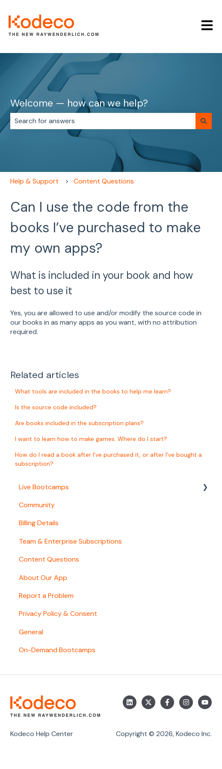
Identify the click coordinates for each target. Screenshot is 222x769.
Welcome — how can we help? (79, 103)
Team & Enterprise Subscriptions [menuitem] (70, 541)
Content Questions (104, 181)
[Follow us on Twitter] (148, 702)
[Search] (203, 121)
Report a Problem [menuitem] (46, 595)
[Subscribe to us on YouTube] (205, 702)
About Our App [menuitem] (43, 577)
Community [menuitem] (37, 504)
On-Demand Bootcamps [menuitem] (57, 649)
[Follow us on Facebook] (167, 702)
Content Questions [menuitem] (49, 559)
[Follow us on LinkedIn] (129, 702)
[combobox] (102, 121)
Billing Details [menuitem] (39, 522)
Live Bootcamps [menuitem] (44, 486)
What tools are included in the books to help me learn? (93, 391)
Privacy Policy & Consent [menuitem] (58, 613)
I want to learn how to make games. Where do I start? (91, 439)
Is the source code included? (56, 407)
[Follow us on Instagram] (186, 702)
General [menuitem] (31, 631)
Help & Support (34, 181)
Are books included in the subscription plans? (79, 423)
